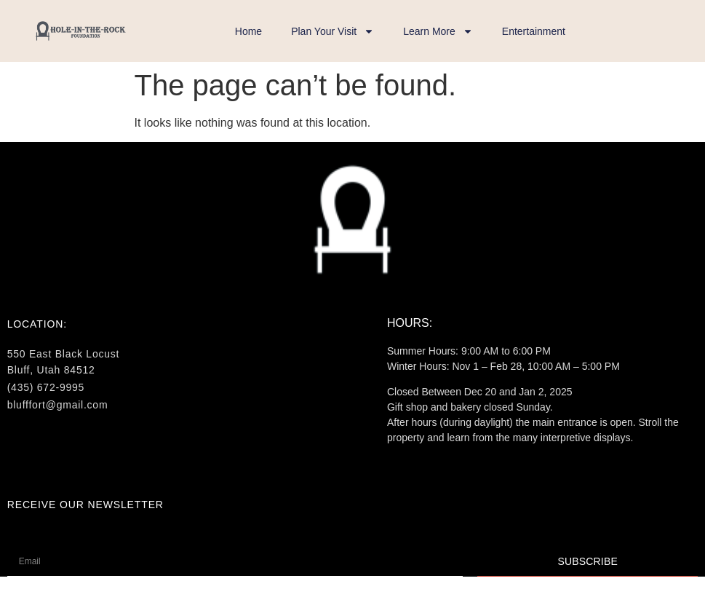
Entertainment (533, 31)
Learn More (438, 31)
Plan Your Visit (332, 31)
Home (248, 31)
